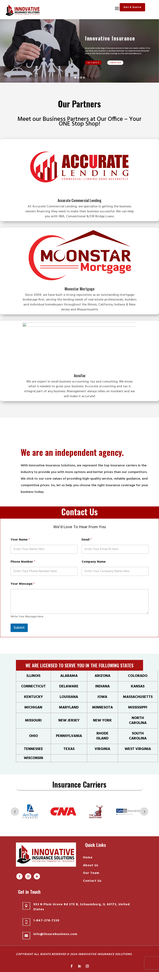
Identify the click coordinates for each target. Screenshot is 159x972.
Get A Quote (132, 7)
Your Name (20, 540)
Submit (19, 628)
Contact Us (115, 63)
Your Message (23, 584)
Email (87, 540)
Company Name (94, 562)
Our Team (91, 873)
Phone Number (23, 562)
